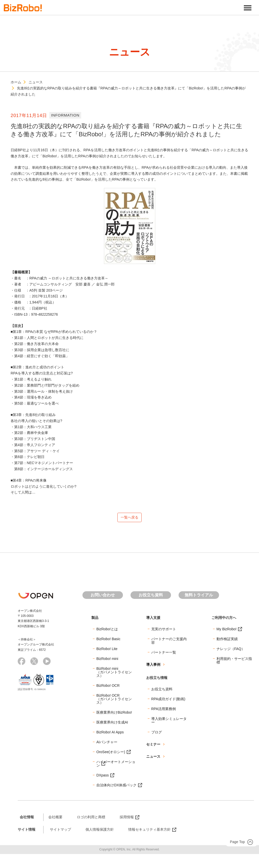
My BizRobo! (226, 631)
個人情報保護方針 (99, 831)
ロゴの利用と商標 (91, 819)
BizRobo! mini (107, 660)
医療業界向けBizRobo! (114, 714)
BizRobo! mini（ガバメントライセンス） (114, 673)
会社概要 (55, 819)
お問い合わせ (103, 597)
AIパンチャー (106, 744)
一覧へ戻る (129, 518)
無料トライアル (199, 597)
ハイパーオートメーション (115, 765)
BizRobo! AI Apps (110, 734)
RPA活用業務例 (163, 711)
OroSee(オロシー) (110, 754)
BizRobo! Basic (108, 641)
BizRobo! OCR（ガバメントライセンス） (114, 700)
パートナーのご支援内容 (169, 642)
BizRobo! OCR (108, 687)
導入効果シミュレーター (169, 722)
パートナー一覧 (163, 654)
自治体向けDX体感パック (116, 787)
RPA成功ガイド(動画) (168, 701)
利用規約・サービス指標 (234, 662)
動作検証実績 (227, 641)
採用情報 (127, 819)
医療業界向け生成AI (112, 724)
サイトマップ (60, 831)
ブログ (156, 734)
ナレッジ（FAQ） (231, 651)
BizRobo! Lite (106, 651)
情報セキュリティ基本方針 (149, 831)
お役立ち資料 (151, 597)
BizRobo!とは (107, 631)
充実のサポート (163, 631)
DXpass (102, 777)
